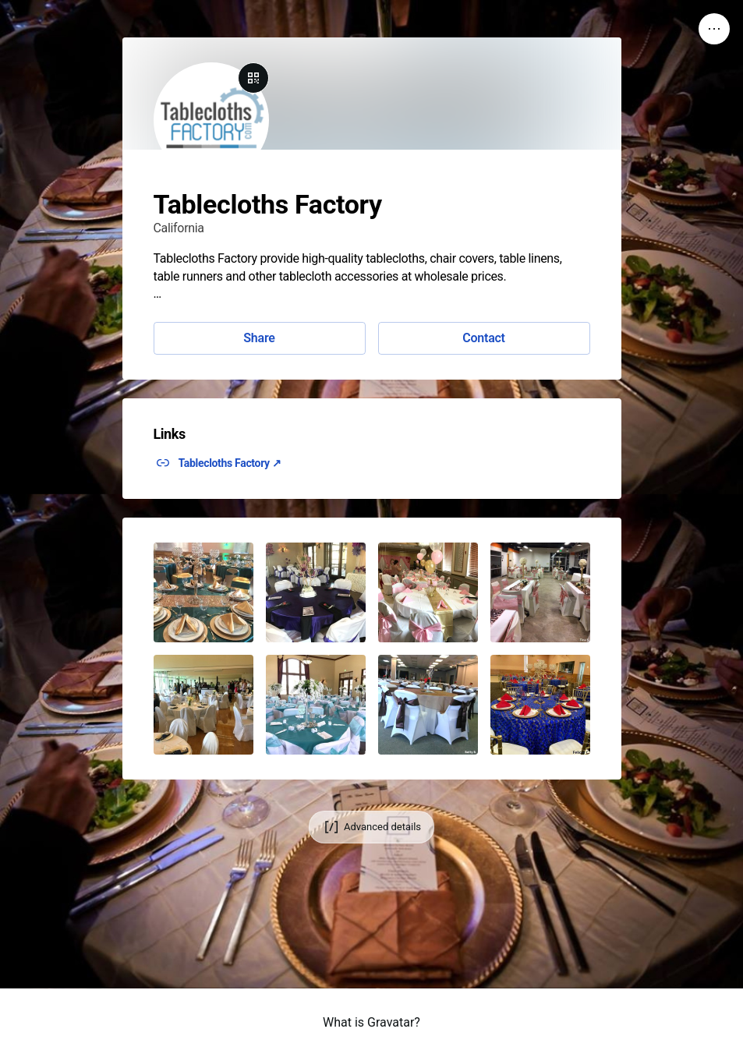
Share (258, 338)
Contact (483, 338)
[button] (203, 592)
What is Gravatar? (371, 1022)
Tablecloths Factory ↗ (230, 463)
